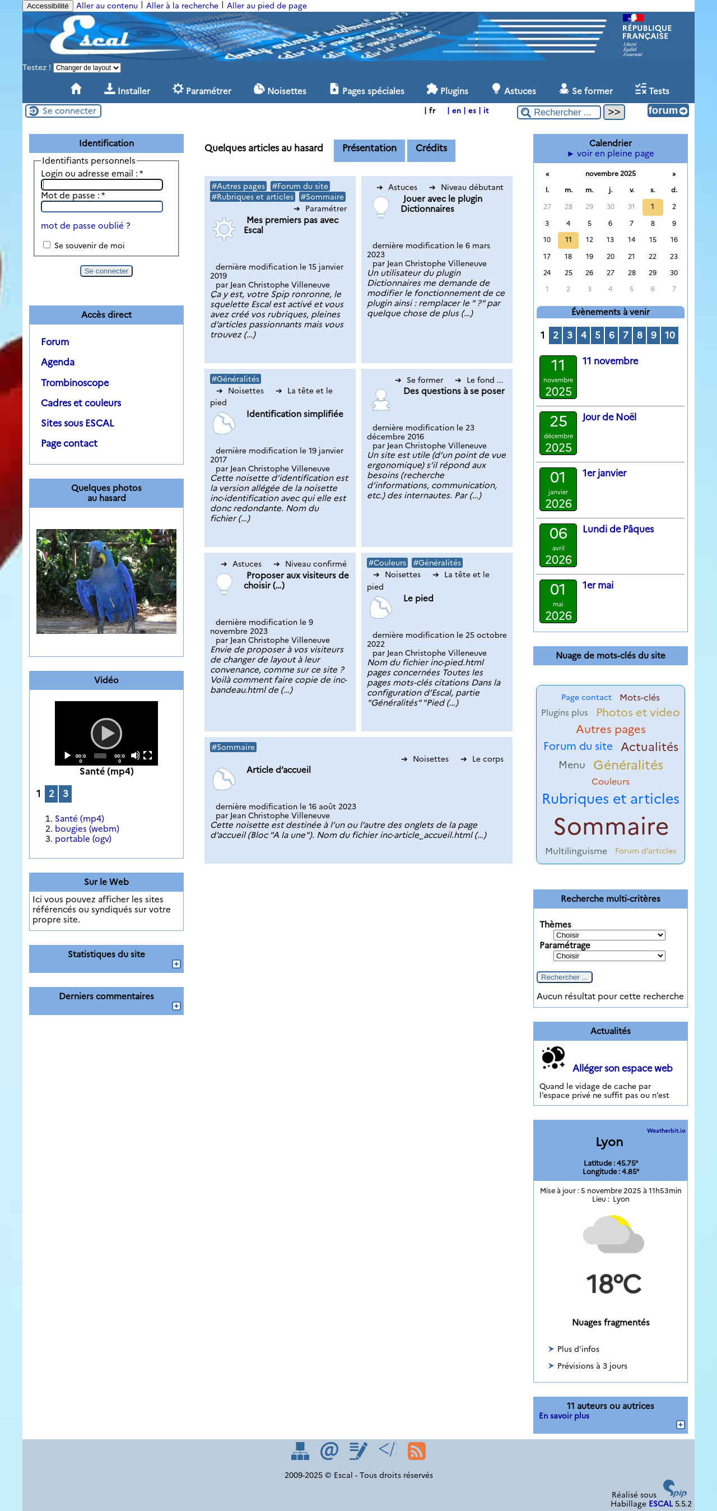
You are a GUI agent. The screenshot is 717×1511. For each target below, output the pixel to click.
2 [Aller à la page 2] (51, 793)
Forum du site (578, 746)
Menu (571, 765)
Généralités (628, 765)
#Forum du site (300, 186)
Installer (127, 89)
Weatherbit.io (666, 1130)
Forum (55, 341)
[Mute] (135, 755)
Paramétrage (564, 945)
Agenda (58, 362)
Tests (652, 89)
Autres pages (611, 729)
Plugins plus (564, 713)
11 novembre (610, 361)
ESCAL (661, 1503)
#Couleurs (387, 562)
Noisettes (280, 89)
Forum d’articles (645, 851)
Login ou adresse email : (92, 174)
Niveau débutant (466, 187)
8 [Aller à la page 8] (639, 335)
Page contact (69, 443)
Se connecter (69, 111)
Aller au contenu (107, 5)
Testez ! (37, 67)
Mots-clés (640, 697)
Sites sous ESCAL (77, 423)
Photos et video (638, 712)
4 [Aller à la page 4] (583, 335)
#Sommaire (322, 196)
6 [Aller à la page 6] (611, 335)
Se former (585, 89)
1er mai (598, 585)
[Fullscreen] (147, 755)
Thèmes (555, 925)
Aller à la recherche (182, 5)
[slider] (100, 755)
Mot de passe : (73, 196)
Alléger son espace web (622, 1068)
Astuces (513, 89)
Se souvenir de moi (89, 245)
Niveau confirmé (310, 563)
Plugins (447, 89)
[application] (106, 733)
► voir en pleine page (611, 154)
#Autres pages (238, 186)
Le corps (482, 758)
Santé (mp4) (79, 819)
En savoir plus (564, 1415)
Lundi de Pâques (618, 529)
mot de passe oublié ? (86, 226)
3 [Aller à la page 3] (65, 793)
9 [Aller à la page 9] (654, 335)
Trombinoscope (75, 382)
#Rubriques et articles (253, 196)
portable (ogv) (83, 839)
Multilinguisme (576, 851)
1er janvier (604, 473)
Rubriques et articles (610, 798)
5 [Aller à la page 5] (597, 335)
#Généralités (235, 378)
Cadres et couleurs (81, 403)
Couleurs (611, 781)
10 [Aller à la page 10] (670, 335)
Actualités (649, 747)
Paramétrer (202, 89)
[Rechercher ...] (559, 112)
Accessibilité (48, 6)
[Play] (106, 733)
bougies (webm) (87, 829)
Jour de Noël (609, 417)
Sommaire (611, 826)
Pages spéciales (366, 89)
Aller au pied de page (267, 5)
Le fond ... (479, 380)
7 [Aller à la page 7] (625, 335)
